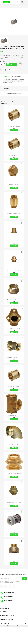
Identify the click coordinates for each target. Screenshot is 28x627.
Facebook (1, 586)
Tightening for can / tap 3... (14, 473)
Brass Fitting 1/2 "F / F (14, 155)
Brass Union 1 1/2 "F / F (14, 126)
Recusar (19, 625)
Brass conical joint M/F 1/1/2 (14, 502)
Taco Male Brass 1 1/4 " (14, 184)
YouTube (10, 586)
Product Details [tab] (16, 76)
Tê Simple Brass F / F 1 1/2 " (14, 415)
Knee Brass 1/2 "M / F (14, 444)
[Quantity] (2, 64)
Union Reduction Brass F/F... (14, 242)
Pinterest (13, 69)
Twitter (5, 586)
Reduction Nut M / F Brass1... (14, 299)
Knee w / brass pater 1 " (14, 328)
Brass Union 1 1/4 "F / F (14, 386)
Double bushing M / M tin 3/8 (14, 271)
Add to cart (11, 64)
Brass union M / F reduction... (14, 560)
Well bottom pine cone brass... (14, 213)
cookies (14, 625)
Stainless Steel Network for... (14, 531)
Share (5, 69)
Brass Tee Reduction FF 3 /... (14, 357)
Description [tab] (7, 76)
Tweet (9, 69)
